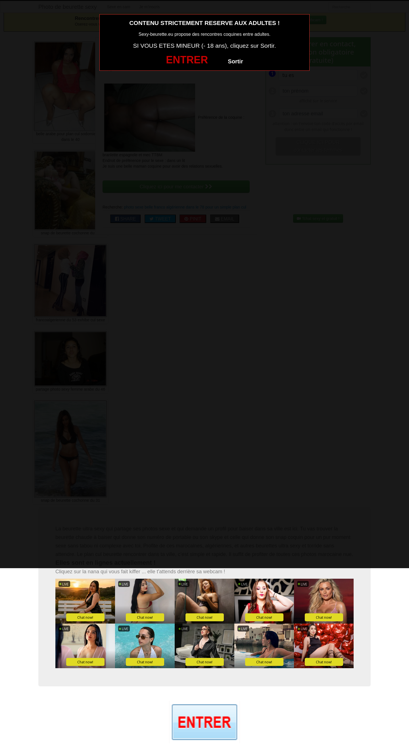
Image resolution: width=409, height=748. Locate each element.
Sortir (235, 61)
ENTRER (187, 60)
